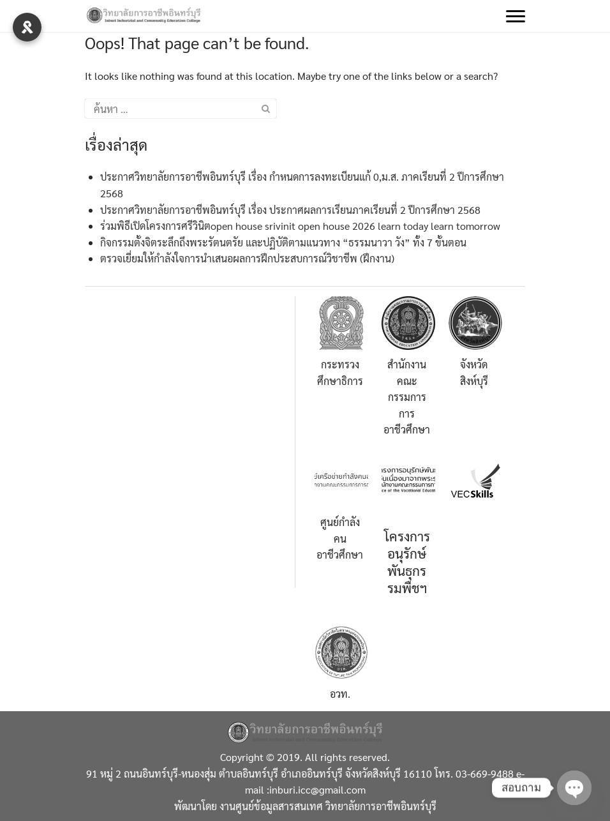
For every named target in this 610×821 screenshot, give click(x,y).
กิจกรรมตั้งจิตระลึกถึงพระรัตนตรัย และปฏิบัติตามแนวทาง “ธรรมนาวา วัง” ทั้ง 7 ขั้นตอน (283, 242)
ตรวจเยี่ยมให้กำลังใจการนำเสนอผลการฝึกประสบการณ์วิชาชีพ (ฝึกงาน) (247, 258)
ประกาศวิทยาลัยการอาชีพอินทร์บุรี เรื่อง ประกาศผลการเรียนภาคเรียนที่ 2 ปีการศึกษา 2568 (290, 209)
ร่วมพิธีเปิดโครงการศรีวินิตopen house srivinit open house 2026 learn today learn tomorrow (300, 225)
